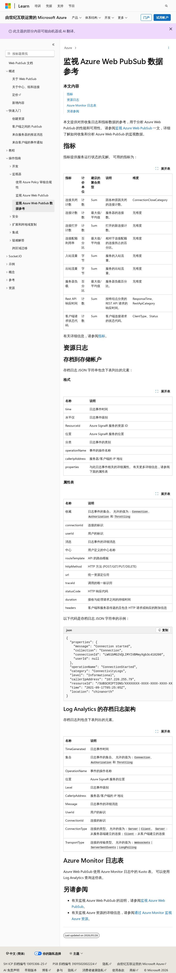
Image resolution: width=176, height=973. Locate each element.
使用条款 (118, 970)
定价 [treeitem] (15, 95)
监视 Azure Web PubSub (133, 128)
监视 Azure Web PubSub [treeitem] (32, 195)
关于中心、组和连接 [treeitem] (26, 87)
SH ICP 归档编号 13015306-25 (23, 964)
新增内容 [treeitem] (18, 103)
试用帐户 (162, 17)
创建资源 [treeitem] (18, 118)
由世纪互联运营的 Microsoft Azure (140, 964)
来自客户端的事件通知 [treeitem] (27, 142)
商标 (133, 970)
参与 (60, 970)
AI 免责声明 (11, 970)
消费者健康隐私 (93, 970)
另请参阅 (73, 111)
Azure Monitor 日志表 (81, 105)
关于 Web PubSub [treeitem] (24, 79)
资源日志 (73, 100)
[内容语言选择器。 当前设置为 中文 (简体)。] (15, 953)
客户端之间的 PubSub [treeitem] (27, 126)
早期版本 (31, 970)
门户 (146, 17)
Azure (68, 48)
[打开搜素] (166, 6)
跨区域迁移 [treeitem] (19, 248)
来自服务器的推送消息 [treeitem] (27, 134)
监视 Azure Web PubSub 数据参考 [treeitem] (34, 206)
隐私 (106, 964)
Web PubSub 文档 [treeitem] (21, 63)
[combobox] (29, 53)
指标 (70, 94)
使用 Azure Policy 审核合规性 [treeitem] (34, 184)
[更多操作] (169, 48)
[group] (118, 667)
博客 (45, 970)
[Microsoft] (8, 6)
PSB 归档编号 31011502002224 (73, 964)
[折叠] (53, 44)
